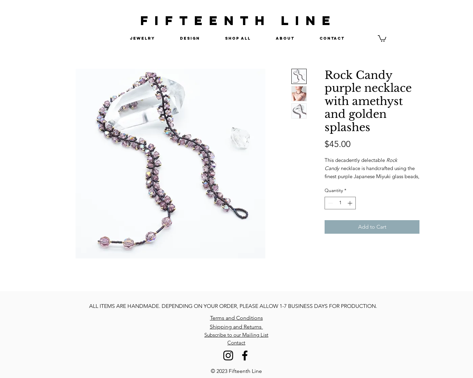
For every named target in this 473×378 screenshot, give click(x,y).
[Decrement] (330, 203)
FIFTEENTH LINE (238, 20)
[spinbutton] (340, 203)
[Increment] (350, 203)
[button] (382, 38)
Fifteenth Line (245, 371)
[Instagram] (228, 355)
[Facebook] (244, 355)
